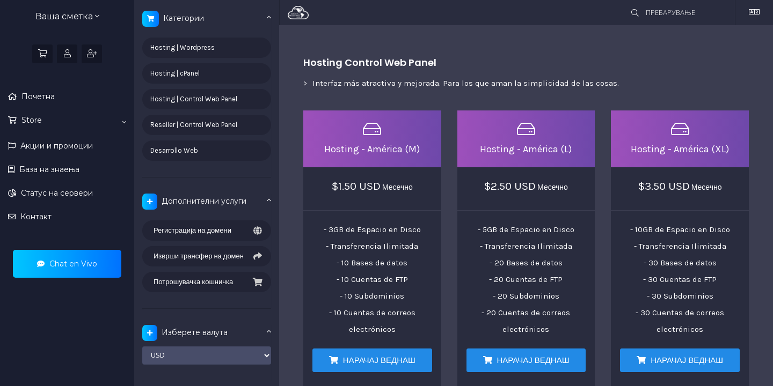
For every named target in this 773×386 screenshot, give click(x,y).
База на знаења (48, 169)
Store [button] (72, 120)
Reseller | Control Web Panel (193, 125)
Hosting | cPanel (175, 73)
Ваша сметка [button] (67, 16)
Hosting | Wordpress (182, 47)
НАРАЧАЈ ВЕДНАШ (372, 360)
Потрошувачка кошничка (206, 282)
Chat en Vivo (67, 264)
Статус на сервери (56, 193)
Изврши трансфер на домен (206, 256)
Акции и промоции (55, 146)
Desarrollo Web (174, 150)
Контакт (35, 216)
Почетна (37, 96)
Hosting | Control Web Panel (193, 99)
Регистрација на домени (206, 230)
